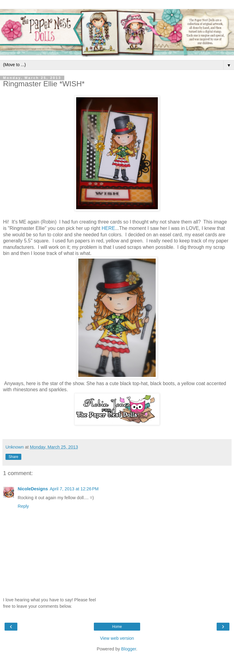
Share (13, 457)
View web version (117, 638)
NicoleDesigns (33, 488)
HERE (108, 228)
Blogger (128, 648)
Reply (23, 506)
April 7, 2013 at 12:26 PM (74, 488)
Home (117, 627)
